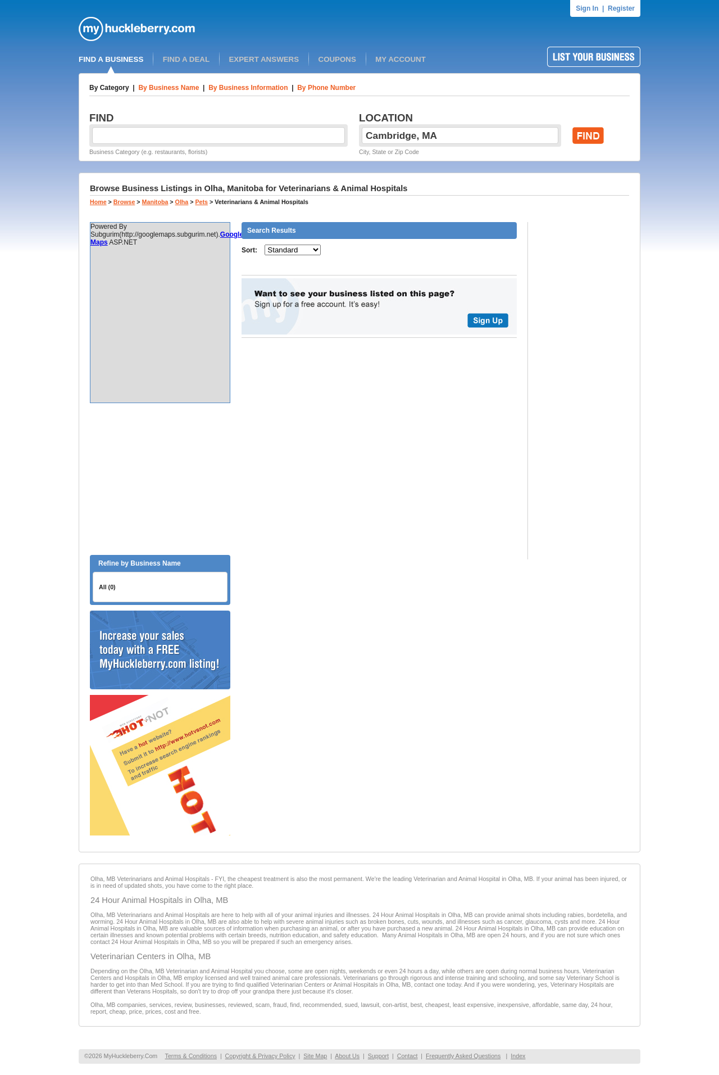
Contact (407, 1056)
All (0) (107, 587)
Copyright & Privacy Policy (260, 1056)
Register (621, 8)
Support (378, 1056)
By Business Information (248, 88)
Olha (182, 201)
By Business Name (168, 88)
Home (98, 201)
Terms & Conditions (191, 1056)
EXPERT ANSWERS (264, 59)
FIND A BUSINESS (111, 59)
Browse (124, 201)
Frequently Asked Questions (463, 1056)
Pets (201, 201)
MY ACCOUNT (400, 59)
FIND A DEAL (186, 59)
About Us (347, 1056)
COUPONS (337, 59)
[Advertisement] (160, 479)
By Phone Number (326, 88)
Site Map (315, 1056)
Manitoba (155, 201)
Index (518, 1056)
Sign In (587, 8)
